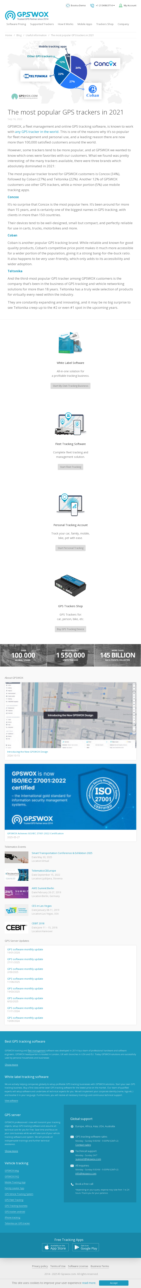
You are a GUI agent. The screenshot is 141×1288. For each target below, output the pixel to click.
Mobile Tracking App (15, 1182)
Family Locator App (14, 1188)
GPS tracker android (15, 1212)
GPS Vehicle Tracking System (19, 1194)
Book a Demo (75, 5)
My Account (130, 5)
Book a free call (84, 1184)
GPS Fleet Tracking (14, 1200)
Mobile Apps (85, 24)
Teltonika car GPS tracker (17, 1223)
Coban (12, 235)
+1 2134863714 (102, 6)
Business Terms (100, 1266)
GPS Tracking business (16, 1206)
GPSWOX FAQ (12, 1176)
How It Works (65, 24)
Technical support (88, 1156)
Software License (78, 1266)
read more (89, 1283)
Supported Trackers (42, 24)
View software (11, 1101)
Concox (13, 197)
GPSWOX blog (12, 1171)
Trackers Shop (105, 24)
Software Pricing (16, 24)
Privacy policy (40, 1266)
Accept (114, 1282)
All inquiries (96, 1170)
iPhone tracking (12, 1217)
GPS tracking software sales (96, 1141)
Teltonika (15, 271)
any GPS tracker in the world (37, 131)
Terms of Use (58, 1266)
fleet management (37, 1051)
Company (123, 24)
